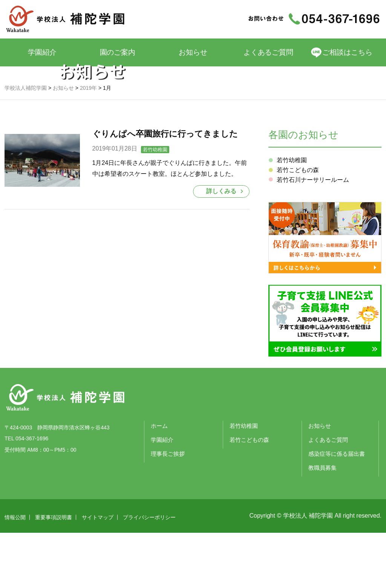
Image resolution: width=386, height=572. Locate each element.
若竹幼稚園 (155, 189)
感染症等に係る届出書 (336, 493)
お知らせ (193, 52)
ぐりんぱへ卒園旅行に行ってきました (165, 173)
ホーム (159, 465)
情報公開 (15, 557)
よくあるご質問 (269, 52)
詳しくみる (221, 231)
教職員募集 (322, 507)
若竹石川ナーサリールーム (313, 219)
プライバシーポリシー (149, 557)
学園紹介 (42, 52)
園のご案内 (118, 52)
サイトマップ (97, 557)
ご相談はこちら (348, 52)
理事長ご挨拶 (168, 493)
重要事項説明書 (53, 557)
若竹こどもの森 (298, 209)
